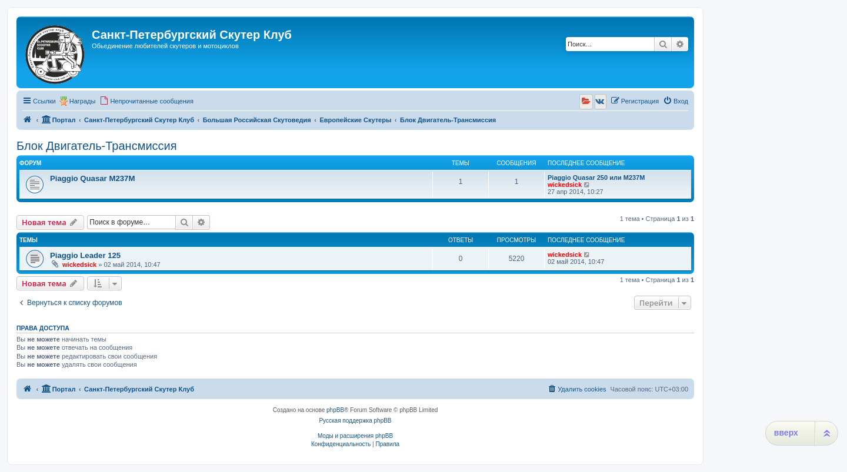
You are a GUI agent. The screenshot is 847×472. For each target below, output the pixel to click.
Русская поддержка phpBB (355, 420)
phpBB (335, 410)
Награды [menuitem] (82, 101)
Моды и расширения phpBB (355, 436)
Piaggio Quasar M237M (92, 178)
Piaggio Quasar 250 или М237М (596, 177)
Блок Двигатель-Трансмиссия (96, 145)
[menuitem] (146, 101)
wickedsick (565, 184)
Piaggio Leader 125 (85, 255)
